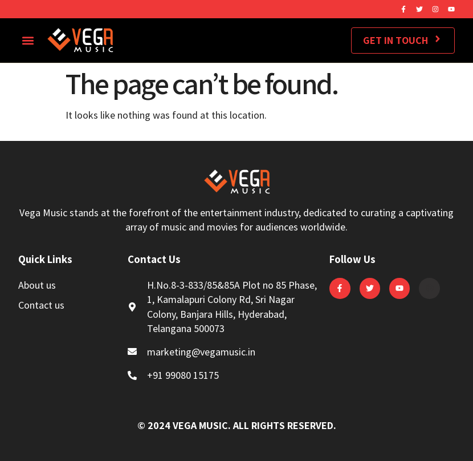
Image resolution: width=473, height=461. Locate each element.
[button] (27, 40)
